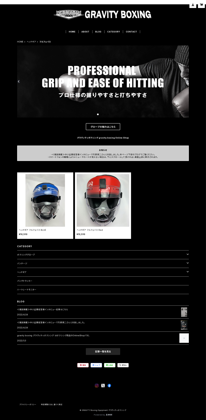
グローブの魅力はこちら (103, 126)
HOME (72, 31)
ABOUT (85, 31)
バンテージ (22, 263)
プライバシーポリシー (27, 404)
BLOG (98, 31)
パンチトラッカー (24, 281)
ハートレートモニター (26, 289)
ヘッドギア (31, 41)
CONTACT (131, 31)
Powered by (103, 415)
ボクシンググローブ (26, 254)
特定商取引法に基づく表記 (51, 404)
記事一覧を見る (103, 351)
